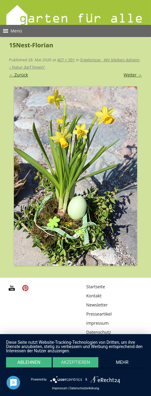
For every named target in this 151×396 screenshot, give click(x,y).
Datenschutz (98, 332)
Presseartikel (99, 314)
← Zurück (18, 75)
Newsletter (97, 305)
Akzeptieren (75, 362)
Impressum (97, 323)
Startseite (95, 286)
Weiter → (133, 75)
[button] (16, 31)
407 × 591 (66, 60)
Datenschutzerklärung (84, 388)
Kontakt (94, 296)
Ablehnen (28, 362)
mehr (122, 362)
